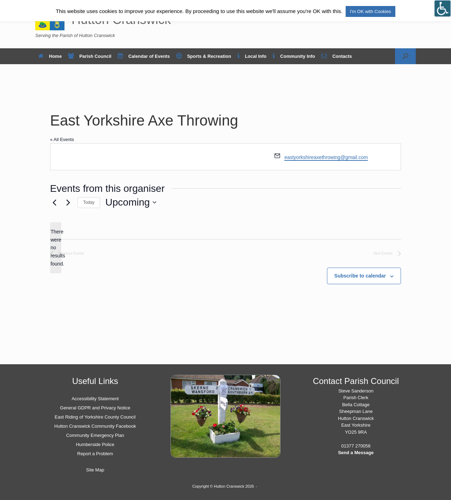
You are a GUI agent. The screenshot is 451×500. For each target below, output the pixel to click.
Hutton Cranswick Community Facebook (95, 426)
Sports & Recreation (203, 56)
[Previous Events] (54, 202)
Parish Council (89, 56)
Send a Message (355, 452)
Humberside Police (95, 444)
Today (88, 202)
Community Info (294, 56)
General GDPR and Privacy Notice (95, 407)
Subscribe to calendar (360, 276)
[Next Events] (68, 202)
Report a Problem (95, 453)
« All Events (62, 139)
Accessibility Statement (95, 398)
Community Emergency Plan (95, 435)
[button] (405, 56)
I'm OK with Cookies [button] (370, 11)
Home (50, 56)
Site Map (95, 469)
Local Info (251, 56)
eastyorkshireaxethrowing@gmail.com (326, 157)
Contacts (336, 56)
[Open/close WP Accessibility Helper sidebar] (442, 8)
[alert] (55, 247)
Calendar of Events (144, 56)
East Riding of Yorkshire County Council (95, 417)
